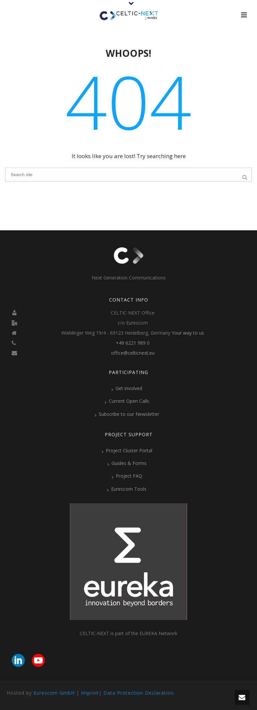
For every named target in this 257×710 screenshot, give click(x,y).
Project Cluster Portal (127, 450)
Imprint (90, 693)
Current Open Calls (127, 401)
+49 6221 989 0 (133, 343)
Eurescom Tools (127, 489)
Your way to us (188, 333)
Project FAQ (127, 476)
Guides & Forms (127, 463)
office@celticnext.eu (133, 353)
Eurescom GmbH (54, 693)
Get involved (126, 388)
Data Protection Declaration (138, 693)
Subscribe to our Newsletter (127, 414)
